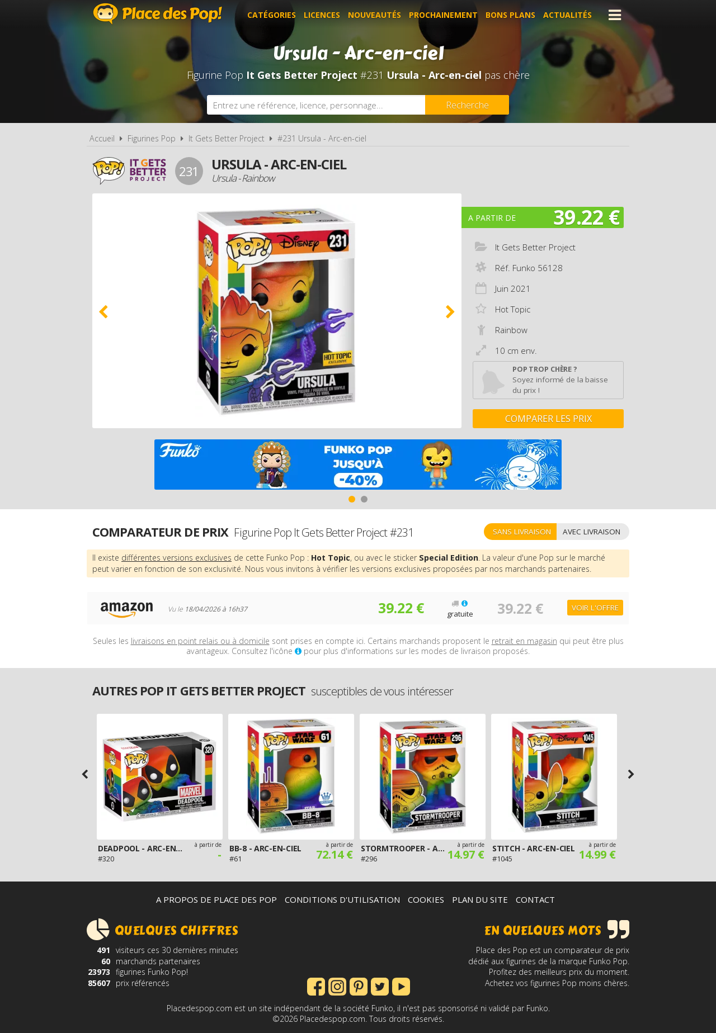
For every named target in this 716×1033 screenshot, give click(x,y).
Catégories (271, 15)
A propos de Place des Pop (216, 899)
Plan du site (480, 899)
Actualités (567, 15)
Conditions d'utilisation (342, 899)
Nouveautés (374, 15)
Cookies (426, 899)
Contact (535, 899)
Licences (322, 15)
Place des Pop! (157, 13)
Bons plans (510, 15)
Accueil (102, 138)
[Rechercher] (467, 105)
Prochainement (443, 15)
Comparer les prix (548, 419)
